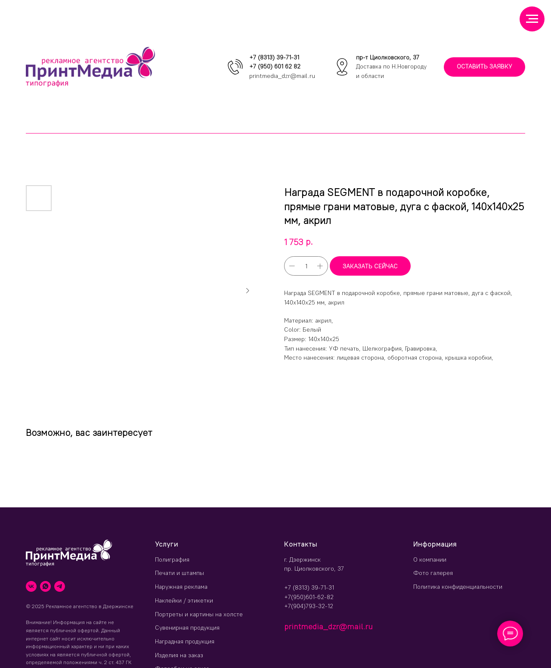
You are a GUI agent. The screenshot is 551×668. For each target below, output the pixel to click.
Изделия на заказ (179, 655)
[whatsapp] (45, 586)
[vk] (31, 586)
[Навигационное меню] (532, 19)
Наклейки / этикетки (184, 600)
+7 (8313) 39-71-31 (274, 57)
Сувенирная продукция (187, 627)
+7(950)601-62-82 (309, 597)
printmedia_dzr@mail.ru (282, 76)
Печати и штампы (179, 573)
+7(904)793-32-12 (308, 606)
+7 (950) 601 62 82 (274, 66)
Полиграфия (172, 559)
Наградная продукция (184, 641)
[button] (484, 67)
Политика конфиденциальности (457, 586)
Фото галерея (433, 573)
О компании (429, 559)
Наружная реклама (181, 586)
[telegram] (59, 586)
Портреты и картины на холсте (199, 614)
